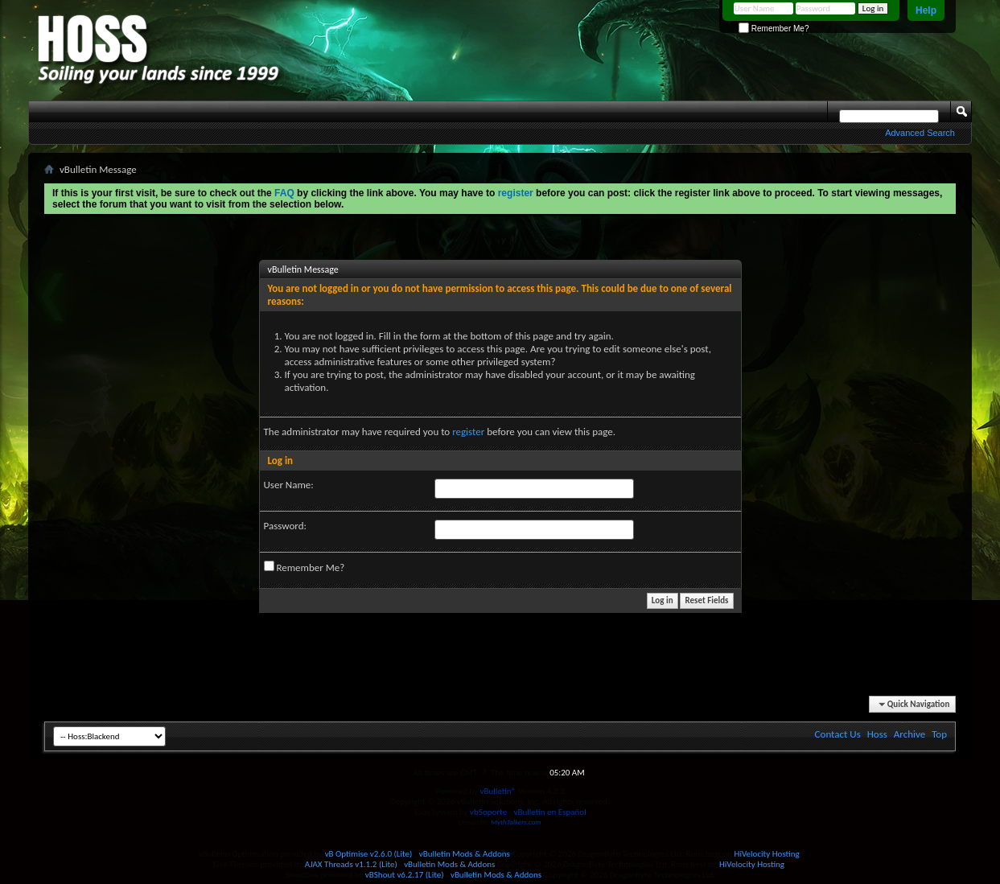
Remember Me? (774, 28)
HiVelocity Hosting (767, 854)
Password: (285, 526)
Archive (909, 734)
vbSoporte (488, 812)
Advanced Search (920, 133)
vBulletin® (497, 791)
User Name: (289, 485)
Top (939, 734)
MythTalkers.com (516, 821)
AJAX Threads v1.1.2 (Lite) (351, 864)
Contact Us (838, 734)
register (468, 432)
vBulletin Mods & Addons (464, 854)
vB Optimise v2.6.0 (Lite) (369, 854)
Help (926, 10)
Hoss (877, 734)
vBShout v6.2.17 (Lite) (404, 875)
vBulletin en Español (550, 812)
